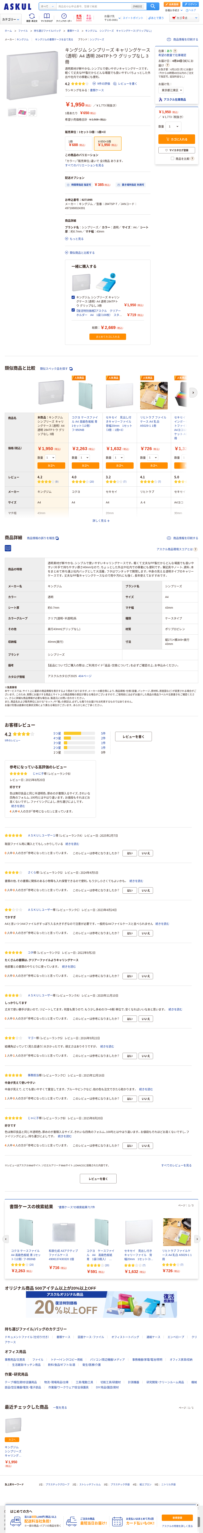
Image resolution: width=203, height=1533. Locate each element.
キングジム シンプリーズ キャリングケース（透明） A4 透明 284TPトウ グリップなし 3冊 (13, 1452)
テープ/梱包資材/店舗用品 (21, 1382)
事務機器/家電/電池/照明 (147, 1359)
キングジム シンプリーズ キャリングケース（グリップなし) (118, 31)
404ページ (85, 676)
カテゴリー (10, 19)
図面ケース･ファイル (91, 1337)
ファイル (23, 31)
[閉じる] (197, 1505)
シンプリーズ (97, 39)
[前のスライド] (5, 1239)
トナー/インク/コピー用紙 (67, 1359)
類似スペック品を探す (56, 368)
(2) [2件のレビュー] (194, 481)
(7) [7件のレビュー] (124, 481)
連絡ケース (153, 1337)
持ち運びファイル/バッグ (47, 31)
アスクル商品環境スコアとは (177, 549)
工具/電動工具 (84, 1382)
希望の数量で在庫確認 (172, 55)
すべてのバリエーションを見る (84, 165)
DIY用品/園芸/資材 (107, 1387)
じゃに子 (38, 773)
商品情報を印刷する (182, 39)
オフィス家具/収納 (181, 1359)
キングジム (23, 39)
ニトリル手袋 (168, 1484)
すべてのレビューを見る (176, 1165)
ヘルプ (192, 10)
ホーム (8, 31)
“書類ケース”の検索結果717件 (76, 1207)
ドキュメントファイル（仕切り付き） (27, 1337)
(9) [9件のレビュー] (56, 481)
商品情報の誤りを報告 (43, 538)
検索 (153, 6)
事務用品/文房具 (15, 1359)
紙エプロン (145, 1484)
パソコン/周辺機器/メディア (107, 1359)
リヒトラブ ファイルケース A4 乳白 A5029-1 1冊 (153, 421)
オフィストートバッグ (125, 1337)
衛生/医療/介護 (91, 1364)
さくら (32, 872)
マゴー (32, 1038)
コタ (30, 952)
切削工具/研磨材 (111, 1382)
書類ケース (73, 31)
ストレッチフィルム (90, 1484)
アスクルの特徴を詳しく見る (177, 1526)
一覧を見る (60, 1407)
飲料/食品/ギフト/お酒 (61, 1364)
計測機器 (133, 1382)
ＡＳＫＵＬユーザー (40, 909)
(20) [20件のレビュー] (92, 481)
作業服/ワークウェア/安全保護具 (68, 1387)
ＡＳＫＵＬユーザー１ (42, 835)
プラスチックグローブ (57, 1484)
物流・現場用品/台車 (56, 1382)
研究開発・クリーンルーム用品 (165, 1382)
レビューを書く (125, 83)
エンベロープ (176, 1337)
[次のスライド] (197, 1239)
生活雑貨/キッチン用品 (26, 1364)
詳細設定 (137, 6)
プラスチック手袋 (120, 1484)
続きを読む (18, 806)
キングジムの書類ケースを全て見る (54, 39)
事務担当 (33, 1075)
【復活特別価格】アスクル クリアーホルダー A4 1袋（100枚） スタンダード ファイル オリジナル (99, 315)
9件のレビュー (12, 740)
